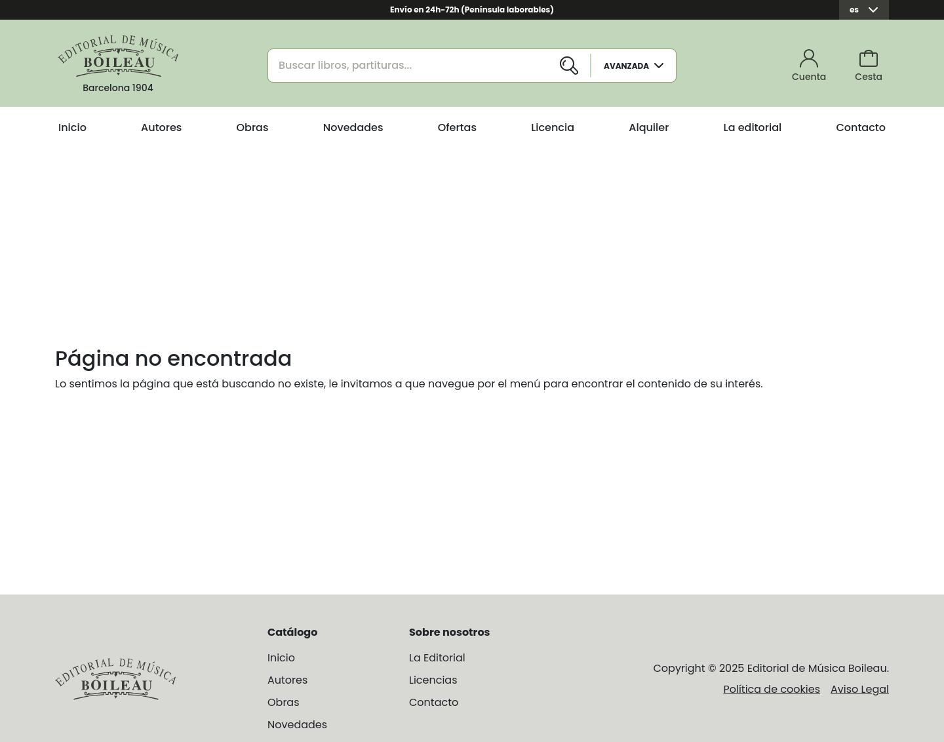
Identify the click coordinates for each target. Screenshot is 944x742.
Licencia (552, 127)
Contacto (861, 127)
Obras (253, 127)
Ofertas (457, 127)
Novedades (353, 127)
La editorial (753, 127)
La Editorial (437, 657)
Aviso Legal (860, 689)
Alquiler (649, 127)
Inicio (72, 127)
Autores (161, 127)
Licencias (433, 680)
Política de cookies (771, 689)
